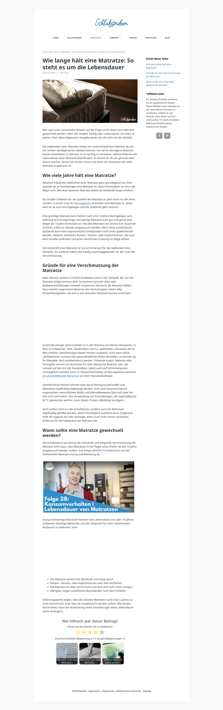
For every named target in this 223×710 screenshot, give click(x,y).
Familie (133, 37)
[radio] (78, 632)
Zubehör (117, 37)
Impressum (94, 691)
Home (55, 37)
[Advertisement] (90, 320)
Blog (167, 37)
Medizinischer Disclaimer (128, 691)
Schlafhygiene (74, 37)
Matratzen (95, 37)
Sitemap (147, 691)
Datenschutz (108, 691)
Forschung (151, 37)
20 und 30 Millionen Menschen (61, 375)
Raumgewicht (82, 203)
